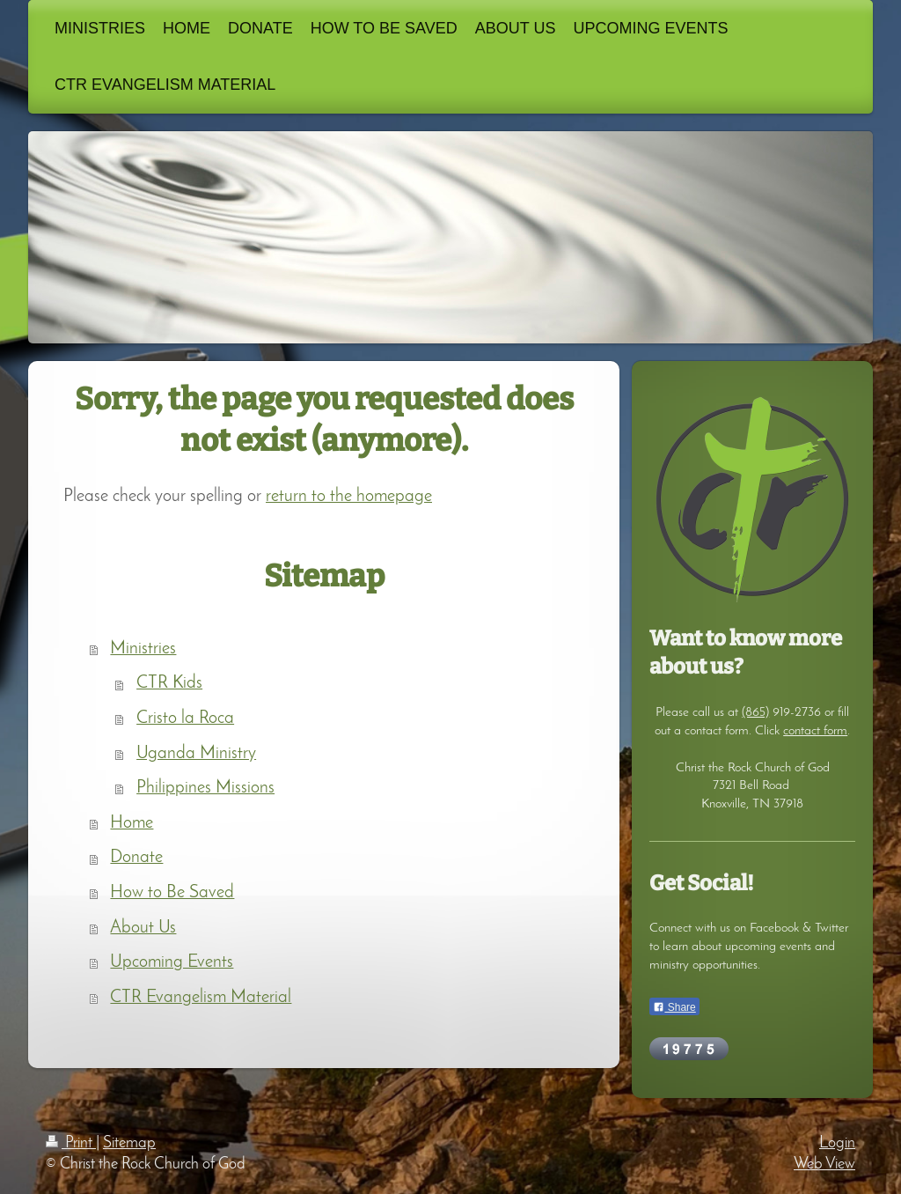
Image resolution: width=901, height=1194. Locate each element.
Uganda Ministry (196, 754)
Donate (136, 857)
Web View (824, 1164)
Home (131, 823)
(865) (755, 712)
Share (674, 1007)
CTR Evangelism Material (200, 997)
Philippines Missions (205, 788)
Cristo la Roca (185, 718)
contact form (815, 731)
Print (71, 1143)
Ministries (143, 649)
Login (837, 1143)
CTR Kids (169, 683)
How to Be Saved (172, 893)
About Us (143, 928)
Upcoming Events (171, 962)
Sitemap (129, 1143)
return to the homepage (349, 496)
